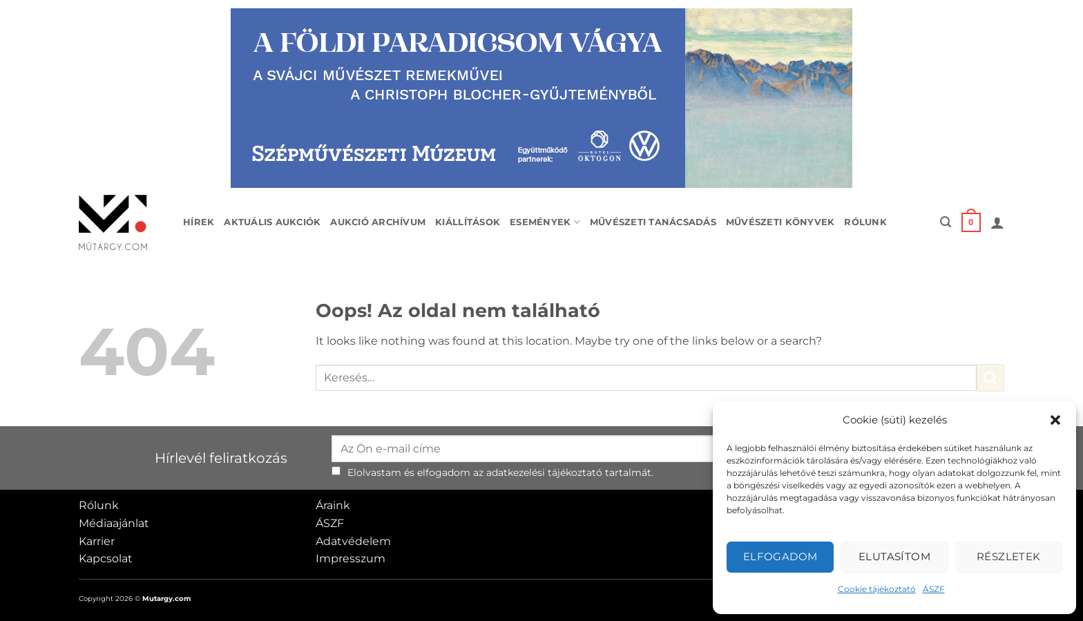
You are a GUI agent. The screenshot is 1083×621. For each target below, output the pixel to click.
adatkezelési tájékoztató (544, 472)
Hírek (198, 222)
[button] (1055, 420)
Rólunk (865, 222)
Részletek (1009, 556)
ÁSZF (934, 589)
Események (545, 222)
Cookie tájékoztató (877, 589)
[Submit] (990, 377)
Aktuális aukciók (272, 222)
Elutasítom (895, 556)
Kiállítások (467, 222)
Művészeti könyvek (780, 222)
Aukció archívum (377, 222)
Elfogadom (780, 556)
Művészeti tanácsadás (653, 222)
